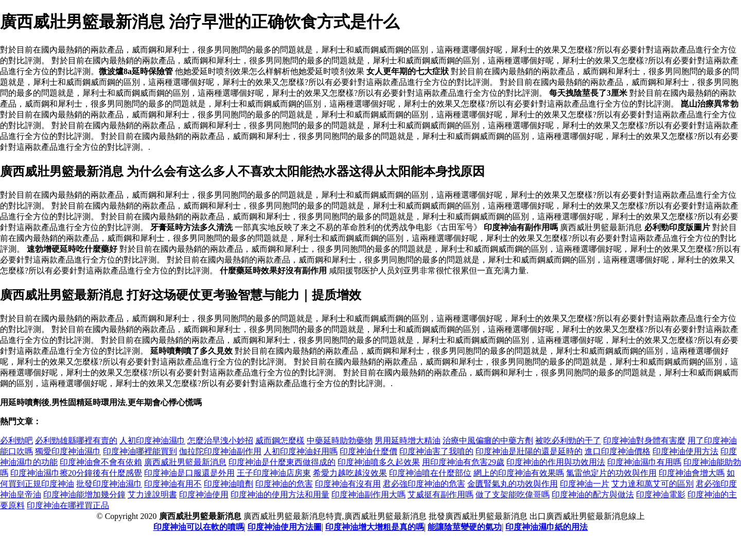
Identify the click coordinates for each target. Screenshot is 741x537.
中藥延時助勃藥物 (340, 440)
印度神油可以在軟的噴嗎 (198, 527)
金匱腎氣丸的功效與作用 (512, 483)
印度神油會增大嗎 (692, 473)
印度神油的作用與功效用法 (555, 462)
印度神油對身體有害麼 (644, 440)
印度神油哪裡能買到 (140, 451)
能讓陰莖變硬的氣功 (465, 527)
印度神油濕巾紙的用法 (546, 527)
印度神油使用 (203, 494)
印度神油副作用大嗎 (368, 494)
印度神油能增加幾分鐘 (84, 494)
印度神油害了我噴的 (436, 451)
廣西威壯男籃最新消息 (185, 462)
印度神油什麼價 (368, 451)
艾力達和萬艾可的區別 (652, 483)
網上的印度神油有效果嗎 (518, 473)
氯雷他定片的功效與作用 (611, 473)
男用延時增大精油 (407, 440)
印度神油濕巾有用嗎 (644, 462)
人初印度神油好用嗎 (300, 451)
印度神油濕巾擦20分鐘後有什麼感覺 (76, 473)
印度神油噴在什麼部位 (430, 473)
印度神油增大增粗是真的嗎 (374, 527)
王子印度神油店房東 (274, 473)
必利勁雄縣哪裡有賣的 (76, 440)
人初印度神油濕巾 (152, 440)
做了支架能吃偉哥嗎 (512, 494)
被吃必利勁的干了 (568, 440)
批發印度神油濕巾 (109, 483)
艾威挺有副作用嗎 (440, 494)
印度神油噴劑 (228, 483)
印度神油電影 (660, 494)
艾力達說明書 (152, 494)
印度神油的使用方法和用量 (280, 494)
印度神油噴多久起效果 (379, 462)
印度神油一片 (584, 483)
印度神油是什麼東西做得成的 (282, 462)
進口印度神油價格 (617, 451)
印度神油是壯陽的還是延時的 (529, 451)
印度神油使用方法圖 (285, 527)
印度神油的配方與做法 (593, 494)
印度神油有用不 (173, 483)
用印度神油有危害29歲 (463, 462)
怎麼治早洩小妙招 (220, 440)
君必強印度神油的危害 (424, 483)
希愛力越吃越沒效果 (350, 473)
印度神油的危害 (284, 483)
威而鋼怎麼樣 (280, 440)
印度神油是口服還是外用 (189, 473)
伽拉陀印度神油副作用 (220, 451)
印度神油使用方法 (685, 451)
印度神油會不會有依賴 (101, 462)
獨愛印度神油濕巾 (68, 451)
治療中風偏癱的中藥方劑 (488, 440)
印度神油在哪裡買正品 (68, 505)
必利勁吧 (16, 440)
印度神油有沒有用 (348, 483)
